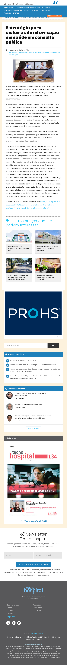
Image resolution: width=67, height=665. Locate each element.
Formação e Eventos (11, 13)
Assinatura (37, 605)
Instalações (8, 7)
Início (7, 4)
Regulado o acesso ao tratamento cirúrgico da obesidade (45, 277)
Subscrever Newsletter (33, 564)
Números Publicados (23, 4)
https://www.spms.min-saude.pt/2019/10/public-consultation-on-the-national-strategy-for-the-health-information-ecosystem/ (33, 205)
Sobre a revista (13, 605)
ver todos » (33, 428)
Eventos (10, 613)
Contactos (37, 610)
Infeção (26, 10)
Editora (10, 608)
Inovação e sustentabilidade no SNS (28, 404)
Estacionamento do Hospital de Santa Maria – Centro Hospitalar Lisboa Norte (18, 277)
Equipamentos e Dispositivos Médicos (29, 7)
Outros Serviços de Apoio (39, 52)
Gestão (47, 7)
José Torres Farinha (21, 421)
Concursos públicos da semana (23, 360)
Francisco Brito (20, 407)
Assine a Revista (54, 16)
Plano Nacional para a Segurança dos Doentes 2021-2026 (18, 249)
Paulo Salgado (20, 398)
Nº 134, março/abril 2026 (34, 521)
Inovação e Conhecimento (41, 10)
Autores (10, 610)
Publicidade (37, 608)
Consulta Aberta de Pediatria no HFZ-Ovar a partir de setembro (47, 249)
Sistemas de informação (13, 10)
